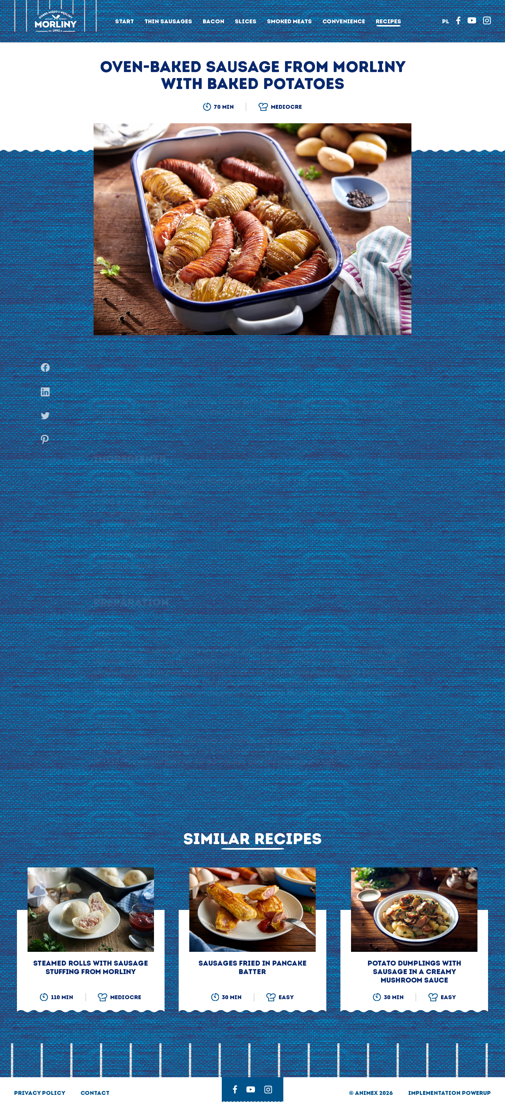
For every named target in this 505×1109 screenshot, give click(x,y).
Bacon (213, 21)
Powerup (476, 1093)
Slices (245, 21)
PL (445, 21)
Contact (95, 1093)
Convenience (343, 21)
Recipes (388, 21)
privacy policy (40, 1093)
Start (124, 21)
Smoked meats (289, 21)
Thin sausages (168, 21)
